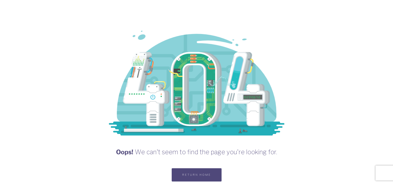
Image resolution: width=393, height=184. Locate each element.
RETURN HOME (196, 174)
